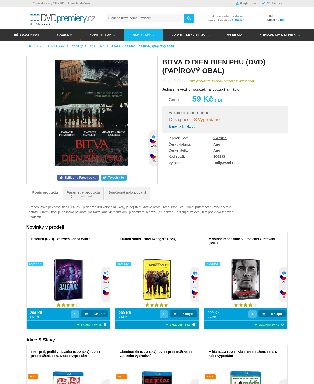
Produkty (77, 46)
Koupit (99, 314)
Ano (216, 144)
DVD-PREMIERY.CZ (51, 46)
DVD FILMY (141, 35)
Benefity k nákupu (182, 126)
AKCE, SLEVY (100, 35)
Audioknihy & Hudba (277, 35)
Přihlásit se (274, 3)
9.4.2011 (220, 138)
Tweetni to (115, 177)
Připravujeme (26, 35)
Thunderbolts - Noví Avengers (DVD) (148, 239)
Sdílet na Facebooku (80, 177)
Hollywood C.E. (226, 163)
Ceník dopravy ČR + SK (48, 3)
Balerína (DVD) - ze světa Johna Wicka (61, 239)
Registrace (248, 3)
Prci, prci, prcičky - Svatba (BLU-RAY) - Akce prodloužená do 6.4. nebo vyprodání (65, 354)
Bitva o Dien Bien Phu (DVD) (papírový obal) (142, 46)
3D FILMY (234, 35)
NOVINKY (64, 35)
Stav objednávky (79, 3)
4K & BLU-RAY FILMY (188, 35)
